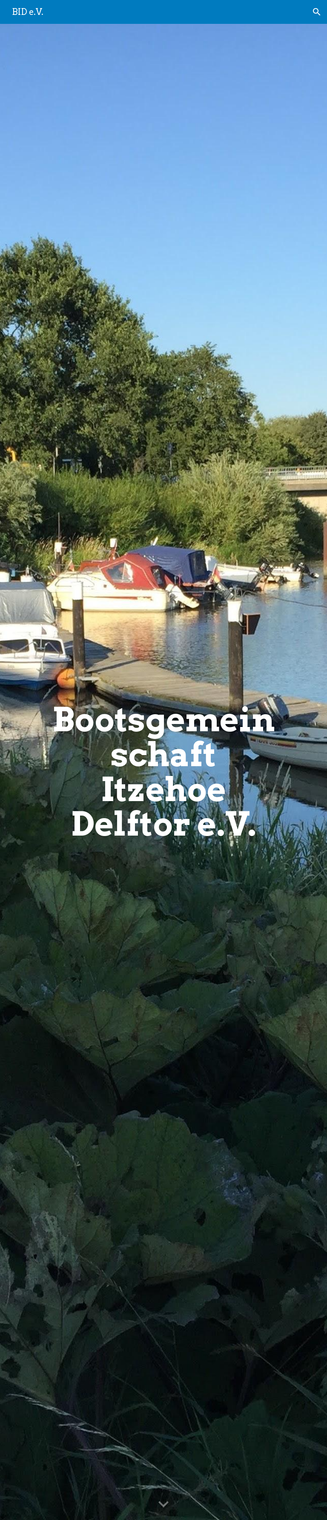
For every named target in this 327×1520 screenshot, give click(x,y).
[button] (317, 12)
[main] (163, 772)
